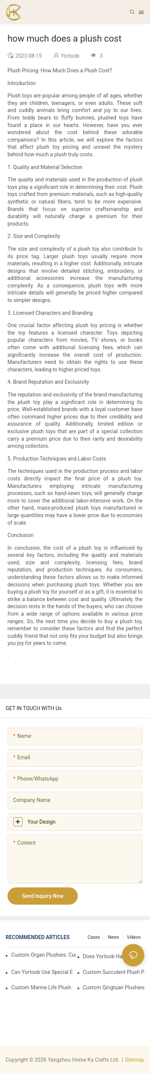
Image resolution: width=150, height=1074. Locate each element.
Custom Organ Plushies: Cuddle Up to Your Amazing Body (43, 955)
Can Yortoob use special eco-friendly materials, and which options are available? (42, 972)
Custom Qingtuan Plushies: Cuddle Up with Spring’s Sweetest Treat (114, 987)
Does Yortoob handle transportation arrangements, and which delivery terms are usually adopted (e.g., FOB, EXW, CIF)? (114, 956)
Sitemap (134, 1060)
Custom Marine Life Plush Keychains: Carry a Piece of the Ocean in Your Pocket (42, 987)
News (113, 937)
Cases (94, 937)
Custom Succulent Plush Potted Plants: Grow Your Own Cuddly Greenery (114, 972)
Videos (134, 937)
